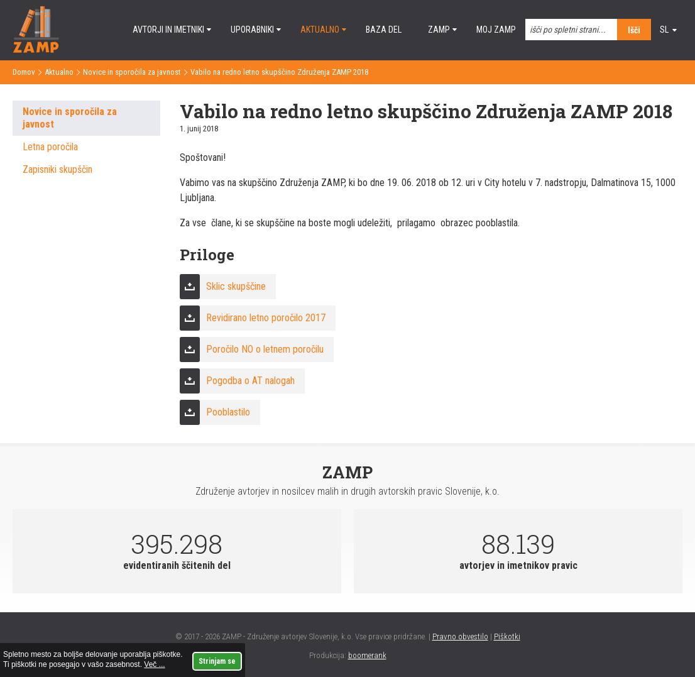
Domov (24, 72)
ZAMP (439, 30)
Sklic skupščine (236, 286)
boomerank (367, 655)
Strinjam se (217, 661)
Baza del (384, 30)
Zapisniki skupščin (57, 169)
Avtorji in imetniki (168, 30)
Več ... (154, 664)
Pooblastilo (228, 412)
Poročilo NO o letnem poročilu (265, 349)
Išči (634, 30)
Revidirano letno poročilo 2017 (266, 318)
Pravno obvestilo (460, 636)
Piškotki (507, 636)
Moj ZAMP (496, 30)
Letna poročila (50, 147)
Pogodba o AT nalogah (250, 381)
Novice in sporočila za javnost (132, 72)
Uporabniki (252, 30)
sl (664, 30)
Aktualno (319, 30)
